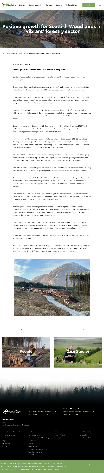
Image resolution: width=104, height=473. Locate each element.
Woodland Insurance (35, 452)
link (42, 194)
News (20, 53)
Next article (87, 330)
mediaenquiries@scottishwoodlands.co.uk (16, 425)
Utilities (30, 443)
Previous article (18, 330)
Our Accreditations (8, 435)
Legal (4, 441)
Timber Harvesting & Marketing (38, 438)
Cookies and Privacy (87, 438)
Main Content (6, 53)
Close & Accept (95, 465)
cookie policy (9, 469)
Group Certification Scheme (37, 449)
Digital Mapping (33, 455)
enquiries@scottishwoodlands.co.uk (44, 411)
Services (22, 5)
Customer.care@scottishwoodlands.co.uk (80, 411)
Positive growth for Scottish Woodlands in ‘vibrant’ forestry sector (42, 53)
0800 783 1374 (73, 414)
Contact (59, 5)
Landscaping (32, 446)
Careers (49, 5)
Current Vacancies (60, 435)
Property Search (35, 5)
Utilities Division (72, 5)
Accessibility (84, 435)
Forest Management (34, 435)
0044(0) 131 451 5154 (40, 414)
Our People (6, 443)
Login (88, 5)
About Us (14, 53)
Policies (5, 446)
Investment (31, 441)
